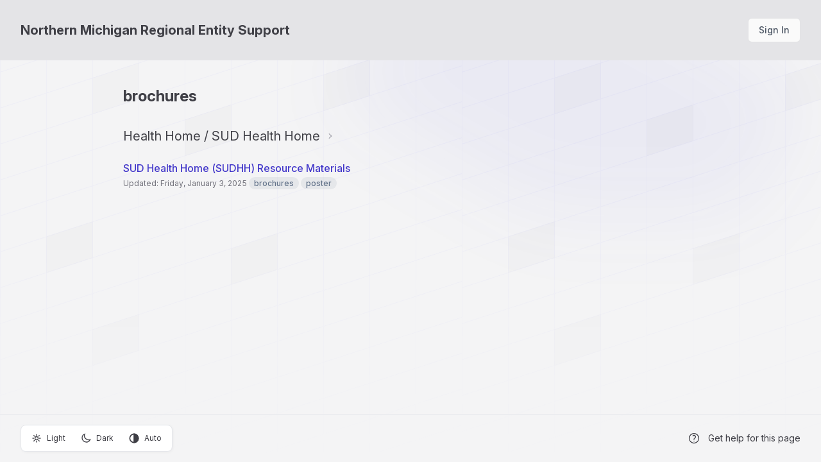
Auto (145, 438)
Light (48, 438)
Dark (97, 438)
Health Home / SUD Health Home (221, 136)
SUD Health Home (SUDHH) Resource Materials (236, 168)
